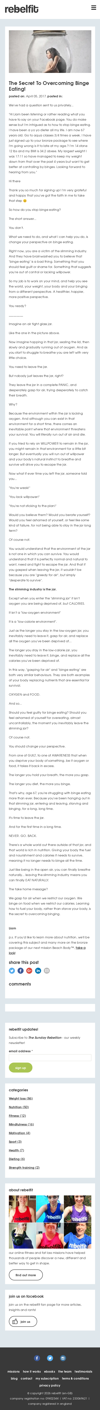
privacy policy (49, 1385)
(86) (21, 1098)
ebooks (49, 1371)
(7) (16, 1150)
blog (14, 1378)
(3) (15, 1141)
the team (65, 1371)
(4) (19, 1133)
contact (26, 1378)
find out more (26, 1274)
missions (14, 1371)
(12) (17, 1115)
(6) (17, 1159)
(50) (19, 1107)
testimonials (83, 1371)
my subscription (47, 1378)
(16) (21, 1124)
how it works (32, 1371)
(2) (24, 1167)
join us (25, 1321)
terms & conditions (75, 1378)
